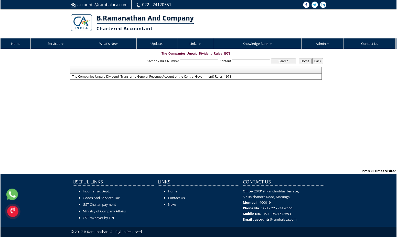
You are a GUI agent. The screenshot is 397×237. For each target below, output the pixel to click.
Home (15, 43)
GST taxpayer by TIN (98, 217)
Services (55, 43)
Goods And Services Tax (101, 197)
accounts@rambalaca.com (103, 4)
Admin (322, 43)
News (172, 204)
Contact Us (369, 43)
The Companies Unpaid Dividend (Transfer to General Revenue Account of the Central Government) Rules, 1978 (151, 77)
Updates (156, 43)
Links (195, 43)
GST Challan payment (99, 204)
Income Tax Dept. (96, 191)
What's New (108, 43)
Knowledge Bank (257, 43)
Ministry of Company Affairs (104, 211)
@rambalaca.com (283, 219)
